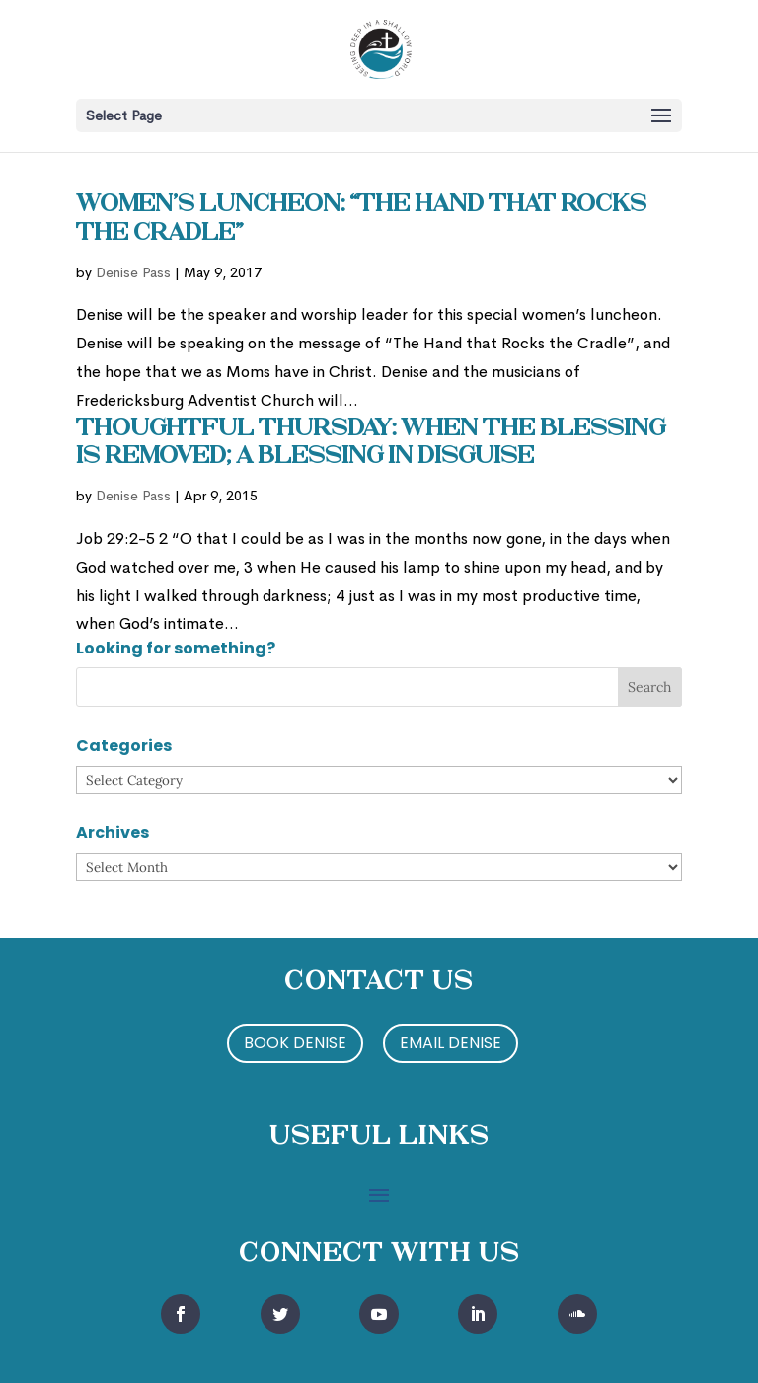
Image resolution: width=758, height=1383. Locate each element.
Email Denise (450, 1043)
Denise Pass (133, 272)
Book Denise (295, 1043)
